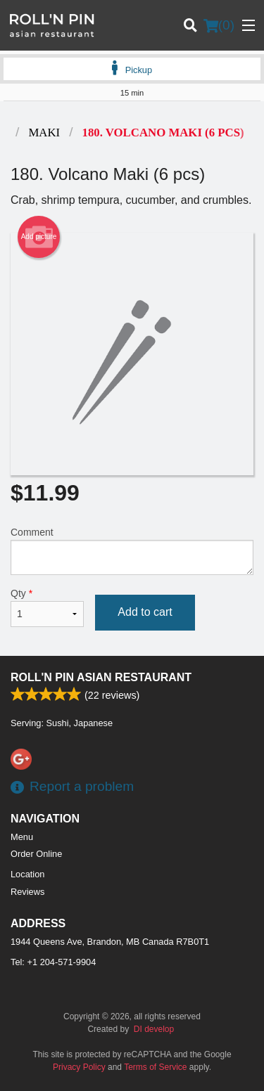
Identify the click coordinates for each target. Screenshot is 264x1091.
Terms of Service (155, 1067)
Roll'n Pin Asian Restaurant (101, 677)
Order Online (36, 853)
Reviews (27, 891)
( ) (218, 25)
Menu (22, 837)
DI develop (154, 1029)
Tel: (53, 962)
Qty (47, 607)
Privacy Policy (79, 1067)
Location (27, 874)
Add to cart (145, 612)
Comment (132, 551)
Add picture (39, 237)
